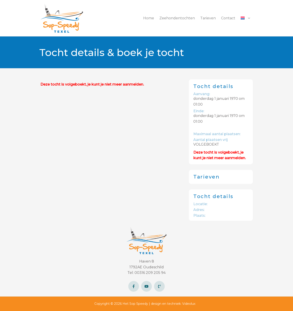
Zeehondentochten (177, 18)
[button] (245, 18)
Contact (228, 18)
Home (148, 18)
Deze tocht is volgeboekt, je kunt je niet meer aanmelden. (92, 84)
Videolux (188, 304)
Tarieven (208, 18)
